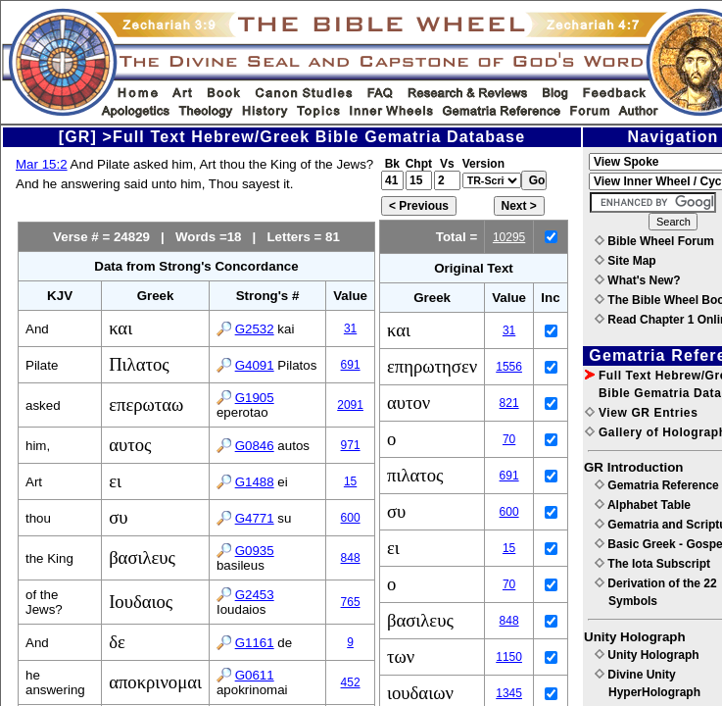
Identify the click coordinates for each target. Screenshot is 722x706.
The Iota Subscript (652, 564)
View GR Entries (641, 413)
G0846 (254, 445)
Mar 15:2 (42, 164)
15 (350, 481)
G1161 (254, 642)
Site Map (625, 261)
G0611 (254, 675)
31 (350, 328)
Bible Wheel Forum (654, 241)
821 (509, 403)
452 (351, 682)
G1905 (254, 397)
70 (509, 439)
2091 (350, 405)
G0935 (254, 550)
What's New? (638, 280)
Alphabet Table (643, 505)
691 (351, 365)
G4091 (254, 365)
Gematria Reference (657, 485)
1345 (509, 693)
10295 (509, 237)
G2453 (254, 594)
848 (351, 558)
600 (351, 518)
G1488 (254, 482)
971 (351, 445)
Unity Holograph (647, 655)
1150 (509, 657)
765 (351, 602)
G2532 (254, 329)
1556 (509, 367)
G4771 (254, 518)
